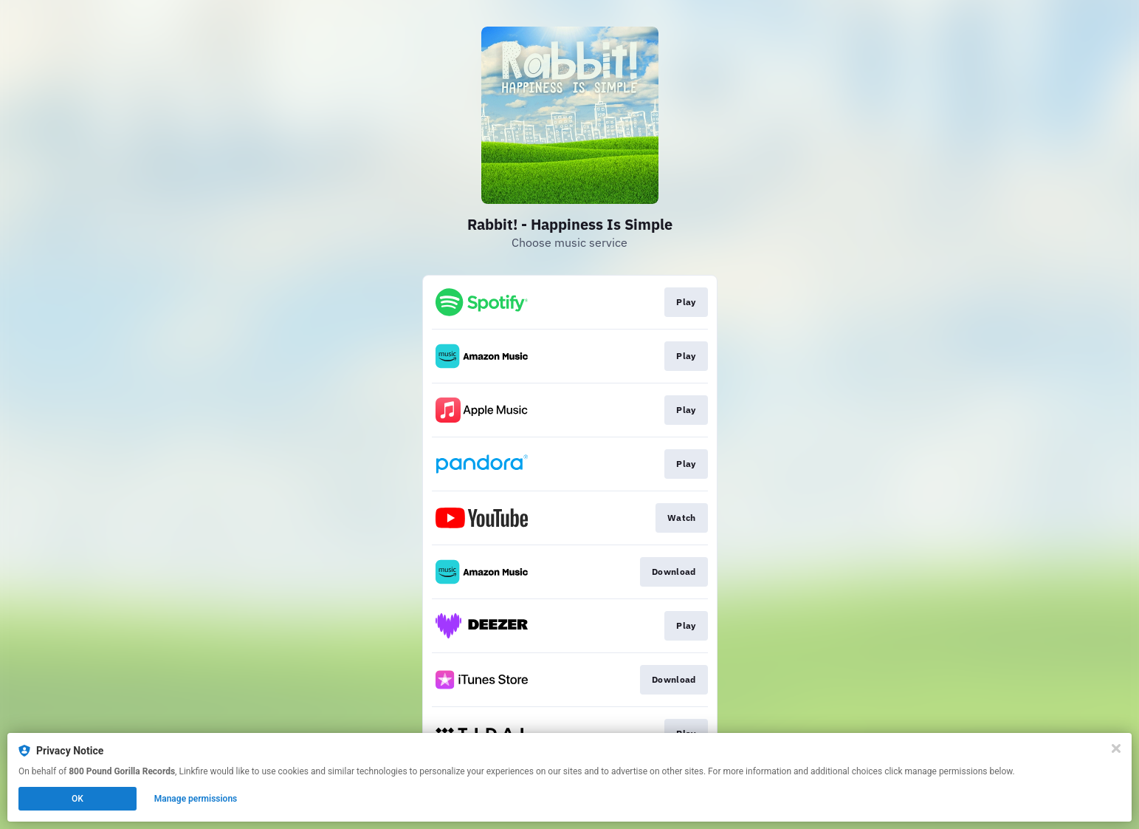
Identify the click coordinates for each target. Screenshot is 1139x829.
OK (77, 799)
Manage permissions (196, 799)
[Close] (1116, 748)
